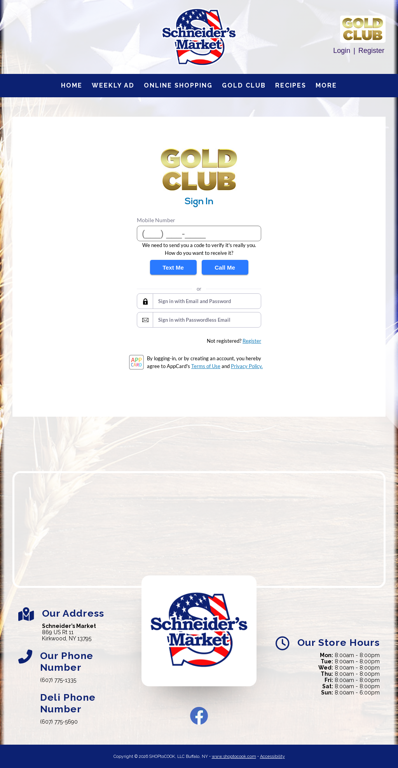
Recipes (290, 85)
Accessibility (272, 756)
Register (371, 50)
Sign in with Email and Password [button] (194, 301)
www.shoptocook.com (234, 756)
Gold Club (244, 85)
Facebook (199, 716)
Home (71, 85)
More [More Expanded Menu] (326, 85)
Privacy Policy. (247, 366)
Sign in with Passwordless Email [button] (194, 320)
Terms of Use (205, 366)
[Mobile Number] (199, 233)
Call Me (225, 267)
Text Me (173, 267)
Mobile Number (156, 220)
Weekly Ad (113, 85)
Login (341, 50)
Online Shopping (178, 85)
